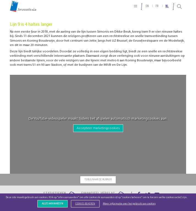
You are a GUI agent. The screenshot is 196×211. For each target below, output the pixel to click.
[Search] (179, 6)
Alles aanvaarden (52, 204)
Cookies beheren (85, 204)
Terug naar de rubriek (98, 179)
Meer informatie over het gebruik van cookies (129, 203)
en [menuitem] (147, 6)
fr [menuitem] (157, 6)
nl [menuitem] (167, 6)
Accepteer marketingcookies (98, 128)
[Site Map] (135, 6)
